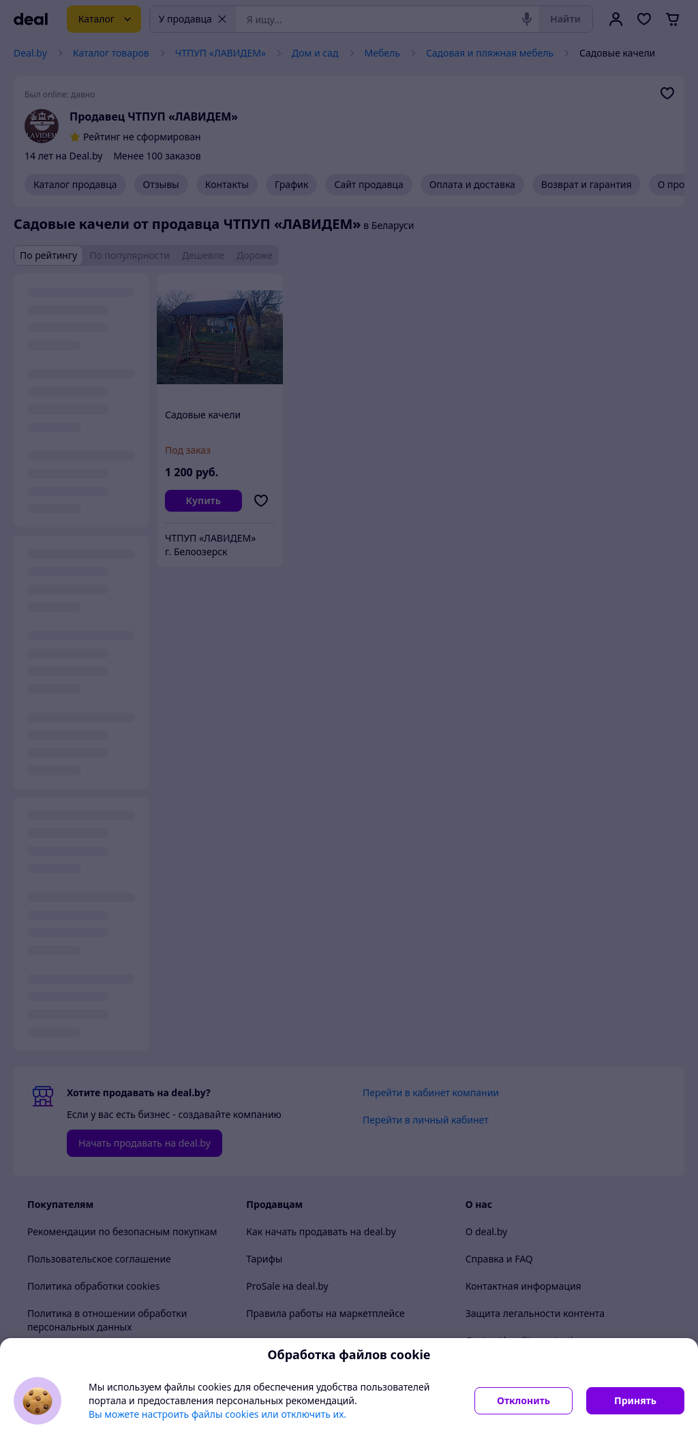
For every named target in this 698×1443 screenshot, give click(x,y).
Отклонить (523, 1400)
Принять (635, 1400)
